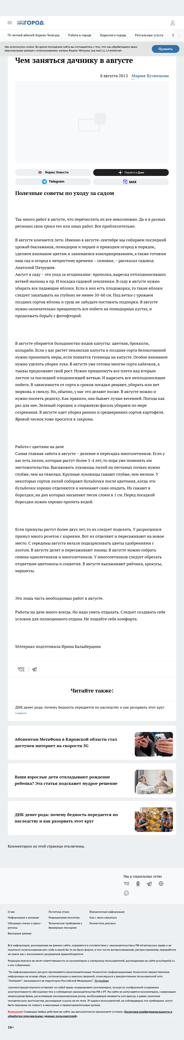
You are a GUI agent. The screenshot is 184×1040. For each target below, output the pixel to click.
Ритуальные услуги (149, 35)
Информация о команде (23, 917)
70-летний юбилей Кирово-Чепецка (33, 35)
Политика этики (59, 911)
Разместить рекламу (102, 923)
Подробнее (102, 980)
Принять (165, 49)
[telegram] (35, 669)
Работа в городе (79, 35)
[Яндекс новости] (53, 172)
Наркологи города (113, 35)
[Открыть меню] (9, 22)
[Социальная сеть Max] (131, 181)
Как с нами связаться (103, 917)
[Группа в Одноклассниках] (138, 883)
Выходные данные (20, 933)
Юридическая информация (106, 911)
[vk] (21, 669)
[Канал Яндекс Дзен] (131, 172)
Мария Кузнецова (150, 75)
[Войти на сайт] (172, 22)
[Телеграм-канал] (53, 181)
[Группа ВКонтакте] (126, 883)
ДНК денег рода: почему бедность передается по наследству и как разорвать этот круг (92, 710)
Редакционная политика (64, 917)
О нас (11, 911)
